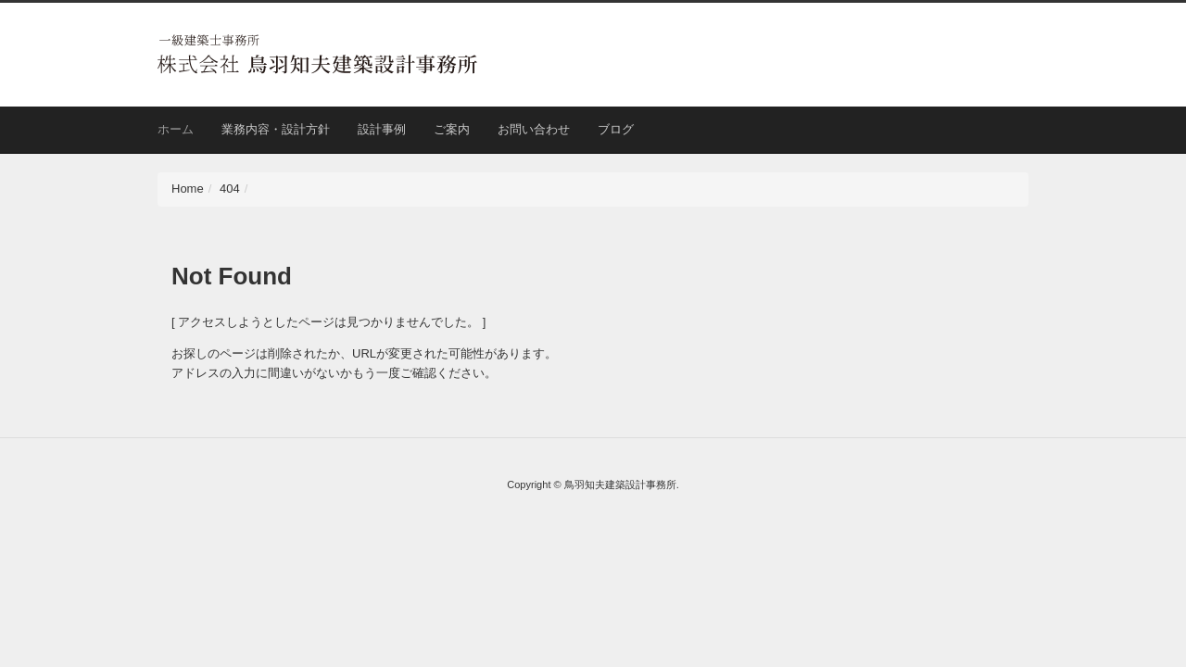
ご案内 (452, 129)
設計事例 (382, 129)
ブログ (616, 129)
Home (187, 188)
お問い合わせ (534, 129)
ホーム (176, 129)
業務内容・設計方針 (275, 129)
